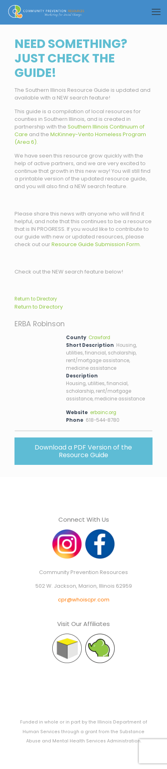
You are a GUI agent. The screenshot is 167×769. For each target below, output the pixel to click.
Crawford (99, 337)
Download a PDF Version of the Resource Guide (83, 451)
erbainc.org (103, 412)
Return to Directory (35, 299)
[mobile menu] (156, 12)
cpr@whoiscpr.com (83, 599)
